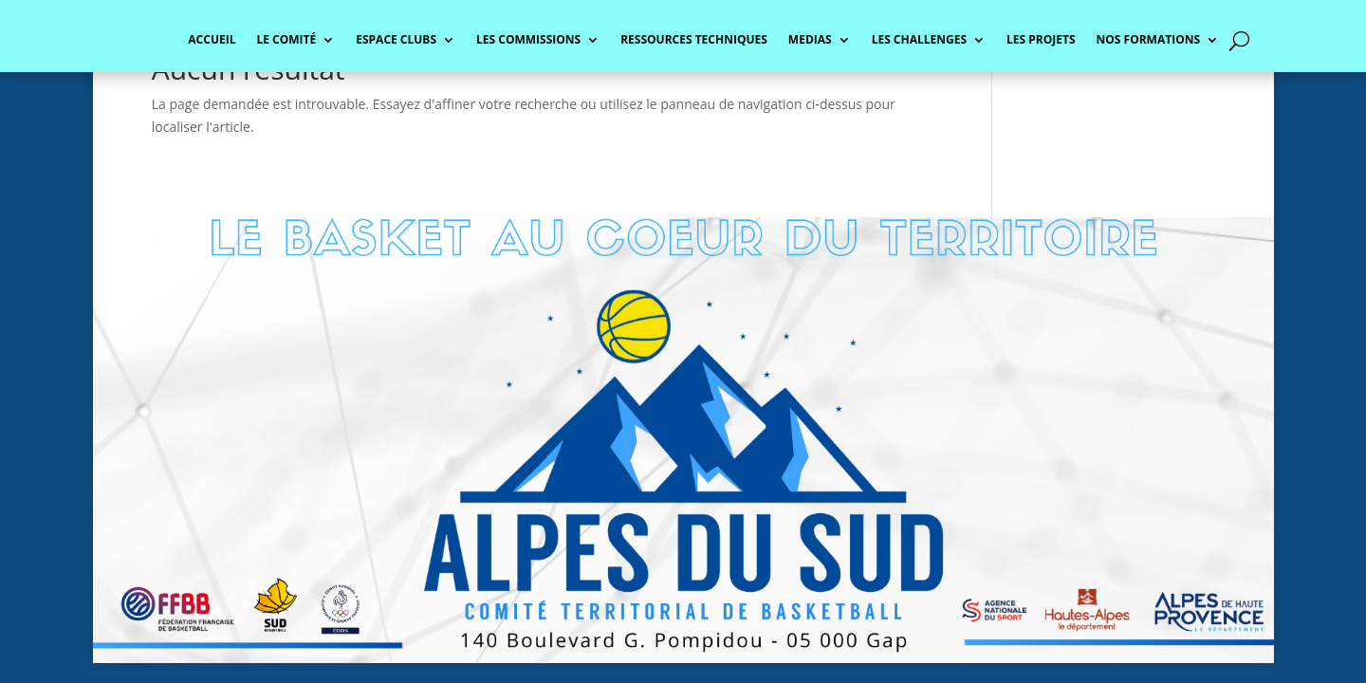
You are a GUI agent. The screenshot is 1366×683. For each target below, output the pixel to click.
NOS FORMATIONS (1149, 40)
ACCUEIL (211, 40)
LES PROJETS (1041, 40)
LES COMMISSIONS (528, 40)
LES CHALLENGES (919, 40)
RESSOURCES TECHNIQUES (693, 40)
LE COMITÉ (286, 40)
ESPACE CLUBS (396, 40)
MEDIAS (810, 40)
